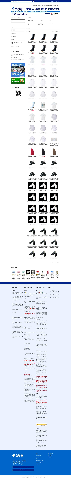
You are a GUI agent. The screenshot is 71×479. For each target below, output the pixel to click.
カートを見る (50, 455)
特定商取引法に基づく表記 (40, 460)
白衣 (28, 24)
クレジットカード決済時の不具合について (17, 59)
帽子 (38, 21)
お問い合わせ (56, 3)
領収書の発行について (14, 57)
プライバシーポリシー (39, 462)
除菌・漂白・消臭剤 (30, 20)
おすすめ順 (52, 31)
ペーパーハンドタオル (31, 21)
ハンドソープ (50, 20)
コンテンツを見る (24, 3)
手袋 (28, 23)
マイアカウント (50, 453)
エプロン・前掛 (40, 23)
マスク (50, 21)
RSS (36, 464)
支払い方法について (39, 455)
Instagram (51, 3)
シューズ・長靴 (51, 23)
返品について (38, 458)
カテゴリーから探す (17, 3)
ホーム (12, 3)
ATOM (39, 464)
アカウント (51, 1)
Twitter (47, 3)
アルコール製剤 (40, 20)
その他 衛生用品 (40, 24)
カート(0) (57, 1)
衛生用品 (30, 17)
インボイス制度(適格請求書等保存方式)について (17, 55)
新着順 (58, 31)
